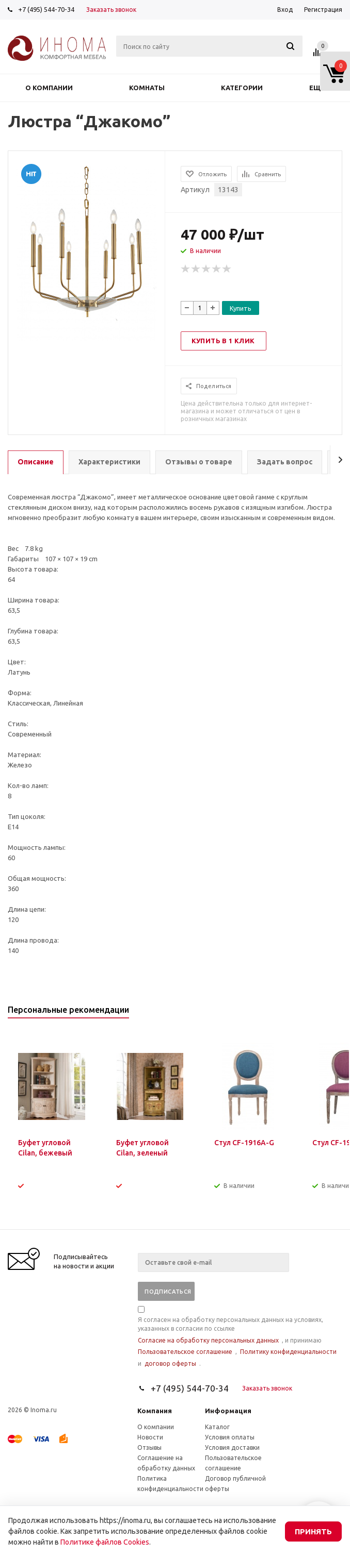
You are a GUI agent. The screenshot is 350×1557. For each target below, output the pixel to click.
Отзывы (149, 1447)
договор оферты (170, 1363)
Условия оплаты (229, 1437)
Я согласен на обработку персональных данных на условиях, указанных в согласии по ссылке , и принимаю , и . (237, 1337)
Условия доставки (232, 1447)
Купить (240, 308)
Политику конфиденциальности (288, 1351)
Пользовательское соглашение (185, 1351)
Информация (228, 1410)
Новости (150, 1437)
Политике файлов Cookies (104, 1542)
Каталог (217, 1427)
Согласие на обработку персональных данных (208, 1340)
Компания (154, 1410)
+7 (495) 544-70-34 (46, 9)
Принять (313, 1531)
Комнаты (147, 87)
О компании (49, 87)
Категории (242, 87)
